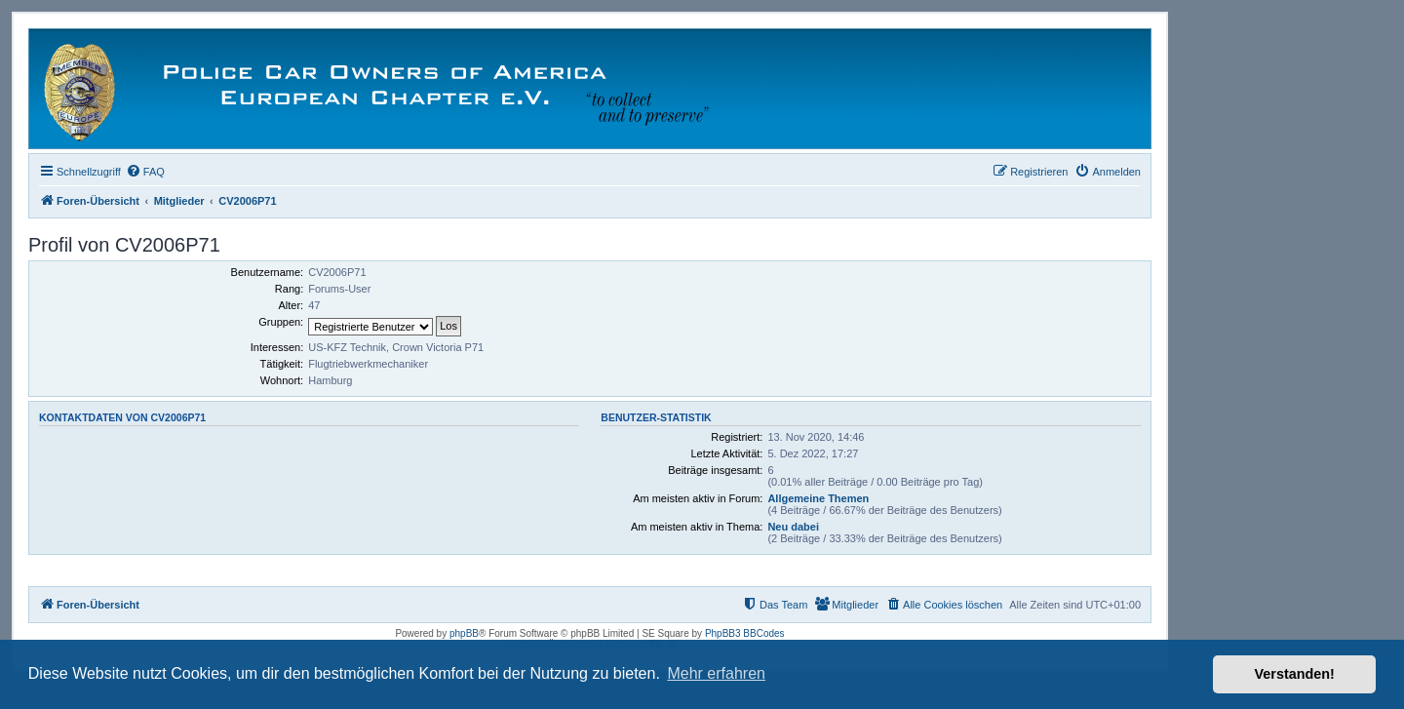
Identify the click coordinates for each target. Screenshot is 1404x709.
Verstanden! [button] (1295, 674)
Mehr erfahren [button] (716, 673)
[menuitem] (145, 171)
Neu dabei (793, 526)
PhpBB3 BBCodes (745, 633)
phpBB (464, 633)
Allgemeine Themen (818, 498)
